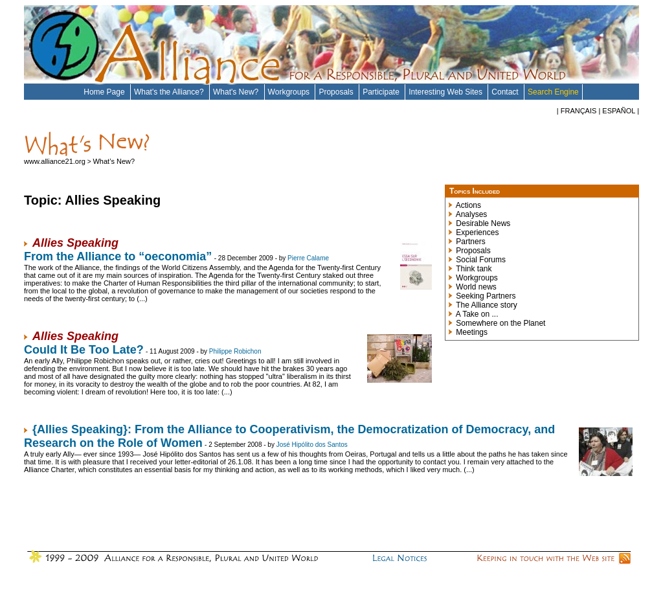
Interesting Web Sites (446, 91)
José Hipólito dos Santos (312, 444)
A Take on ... (477, 314)
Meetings (472, 332)
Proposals (337, 91)
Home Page (105, 91)
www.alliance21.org (55, 161)
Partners (470, 241)
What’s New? (114, 161)
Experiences (477, 232)
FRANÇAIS (579, 111)
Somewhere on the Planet (500, 323)
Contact (506, 91)
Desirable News (483, 223)
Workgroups (290, 91)
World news (476, 286)
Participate (382, 91)
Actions (468, 205)
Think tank (473, 268)
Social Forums (481, 259)
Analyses (472, 214)
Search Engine (553, 91)
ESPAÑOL (618, 111)
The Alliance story (486, 305)
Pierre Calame (308, 258)
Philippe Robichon (235, 351)
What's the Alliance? (170, 91)
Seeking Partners (485, 296)
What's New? (237, 91)
